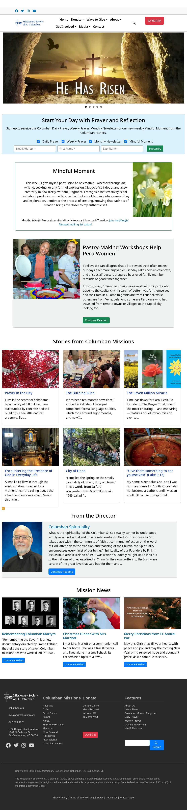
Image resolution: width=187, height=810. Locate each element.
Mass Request (91, 709)
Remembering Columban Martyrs (29, 634)
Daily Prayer (50, 141)
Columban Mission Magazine (141, 713)
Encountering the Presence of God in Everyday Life (28, 472)
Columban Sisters (53, 743)
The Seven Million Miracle (147, 393)
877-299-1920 (16, 722)
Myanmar (48, 728)
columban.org (16, 707)
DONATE (154, 20)
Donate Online (91, 705)
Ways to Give (96, 19)
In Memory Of (90, 716)
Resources (112, 797)
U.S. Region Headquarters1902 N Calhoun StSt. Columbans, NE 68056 (23, 732)
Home (64, 19)
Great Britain (50, 713)
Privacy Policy (59, 797)
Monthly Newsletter (107, 141)
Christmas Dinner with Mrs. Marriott (85, 636)
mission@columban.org (22, 715)
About (114, 19)
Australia (48, 705)
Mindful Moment (141, 141)
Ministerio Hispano (53, 724)
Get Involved (65, 26)
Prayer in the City (18, 393)
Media (83, 26)
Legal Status (96, 797)
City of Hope (76, 470)
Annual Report (127, 797)
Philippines (49, 735)
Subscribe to (3, 508)
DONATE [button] (90, 734)
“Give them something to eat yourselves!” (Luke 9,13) (150, 472)
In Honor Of (89, 713)
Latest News (132, 709)
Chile (45, 709)
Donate (76, 19)
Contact (98, 26)
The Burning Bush (80, 393)
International (50, 739)
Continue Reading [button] (96, 320)
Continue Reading (62, 571)
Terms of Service (78, 797)
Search (157, 747)
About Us (130, 705)
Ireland (46, 716)
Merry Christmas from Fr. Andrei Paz (149, 636)
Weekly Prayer (76, 141)
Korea (46, 720)
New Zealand (50, 732)
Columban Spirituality (69, 526)
